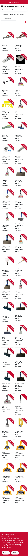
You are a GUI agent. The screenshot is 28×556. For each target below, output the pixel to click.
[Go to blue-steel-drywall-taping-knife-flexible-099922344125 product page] (7, 313)
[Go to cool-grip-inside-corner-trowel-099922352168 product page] (7, 155)
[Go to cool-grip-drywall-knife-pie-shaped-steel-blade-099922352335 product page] (7, 200)
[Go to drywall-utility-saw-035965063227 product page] (20, 268)
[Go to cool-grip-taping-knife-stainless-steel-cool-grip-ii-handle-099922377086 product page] (7, 245)
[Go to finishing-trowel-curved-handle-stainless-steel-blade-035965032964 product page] (7, 133)
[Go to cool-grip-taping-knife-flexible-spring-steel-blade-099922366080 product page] (20, 383)
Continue (5, 553)
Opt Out (15, 553)
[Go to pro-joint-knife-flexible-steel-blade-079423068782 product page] (20, 88)
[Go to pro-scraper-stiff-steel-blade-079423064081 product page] (7, 223)
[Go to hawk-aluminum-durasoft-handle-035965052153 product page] (20, 65)
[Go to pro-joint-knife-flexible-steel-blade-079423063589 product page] (20, 290)
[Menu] (2, 6)
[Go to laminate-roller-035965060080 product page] (7, 88)
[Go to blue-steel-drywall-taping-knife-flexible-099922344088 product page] (7, 383)
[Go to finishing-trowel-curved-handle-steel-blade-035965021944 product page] (20, 155)
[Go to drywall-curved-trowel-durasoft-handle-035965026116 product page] (7, 65)
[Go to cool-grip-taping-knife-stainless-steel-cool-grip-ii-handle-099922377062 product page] (7, 290)
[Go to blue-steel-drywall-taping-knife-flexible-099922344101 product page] (7, 359)
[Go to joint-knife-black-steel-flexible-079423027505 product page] (20, 200)
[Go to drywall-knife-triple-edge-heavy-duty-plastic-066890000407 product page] (20, 429)
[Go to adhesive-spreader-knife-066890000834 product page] (20, 474)
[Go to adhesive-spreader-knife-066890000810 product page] (20, 451)
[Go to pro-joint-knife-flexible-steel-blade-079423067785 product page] (20, 110)
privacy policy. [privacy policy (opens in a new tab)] (8, 544)
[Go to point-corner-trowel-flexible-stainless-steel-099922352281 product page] (20, 223)
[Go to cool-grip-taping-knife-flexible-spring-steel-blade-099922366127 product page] (20, 313)
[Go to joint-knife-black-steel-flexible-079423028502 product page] (7, 268)
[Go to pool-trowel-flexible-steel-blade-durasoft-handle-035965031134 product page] (20, 43)
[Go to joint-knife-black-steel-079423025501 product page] (20, 245)
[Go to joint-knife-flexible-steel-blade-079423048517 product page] (7, 405)
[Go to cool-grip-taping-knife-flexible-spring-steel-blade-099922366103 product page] (20, 359)
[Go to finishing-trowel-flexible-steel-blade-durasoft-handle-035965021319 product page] (7, 43)
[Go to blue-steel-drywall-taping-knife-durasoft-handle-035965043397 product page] (20, 133)
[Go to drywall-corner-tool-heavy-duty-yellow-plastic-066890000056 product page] (7, 451)
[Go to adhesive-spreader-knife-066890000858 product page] (20, 496)
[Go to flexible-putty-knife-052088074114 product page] (20, 405)
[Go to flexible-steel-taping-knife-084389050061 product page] (7, 336)
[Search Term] (14, 9)
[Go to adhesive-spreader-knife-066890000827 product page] (7, 474)
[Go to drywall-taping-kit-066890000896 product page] (7, 110)
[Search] (26, 9)
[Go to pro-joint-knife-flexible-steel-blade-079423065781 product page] (7, 178)
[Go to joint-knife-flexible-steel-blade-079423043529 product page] (7, 429)
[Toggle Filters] (26, 22)
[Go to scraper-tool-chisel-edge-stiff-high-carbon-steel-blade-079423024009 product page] (20, 336)
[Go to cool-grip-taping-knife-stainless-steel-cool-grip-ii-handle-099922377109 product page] (20, 178)
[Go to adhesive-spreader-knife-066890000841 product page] (7, 496)
